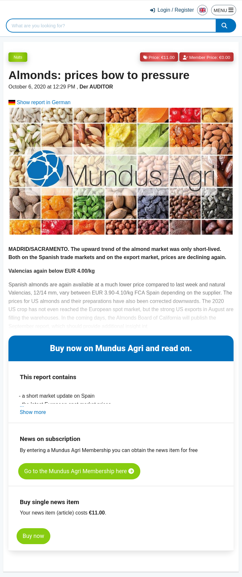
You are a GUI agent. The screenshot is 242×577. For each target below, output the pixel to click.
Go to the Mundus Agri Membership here (79, 471)
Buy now (33, 536)
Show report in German (39, 102)
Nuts (18, 57)
